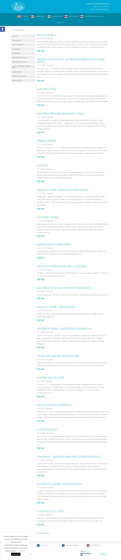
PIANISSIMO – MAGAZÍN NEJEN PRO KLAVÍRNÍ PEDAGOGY (69, 456)
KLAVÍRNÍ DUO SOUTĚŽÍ (50, 377)
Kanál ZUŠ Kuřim (96, 545)
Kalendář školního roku (19, 57)
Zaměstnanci (16, 53)
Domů (14, 30)
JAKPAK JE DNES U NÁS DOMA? (54, 244)
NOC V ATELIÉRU (46, 35)
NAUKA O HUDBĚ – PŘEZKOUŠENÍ (56, 307)
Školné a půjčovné (18, 45)
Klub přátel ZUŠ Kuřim (19, 62)
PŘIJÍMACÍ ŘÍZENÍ (46, 141)
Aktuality (14, 36)
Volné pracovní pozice (19, 76)
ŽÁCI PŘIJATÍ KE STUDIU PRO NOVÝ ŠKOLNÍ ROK (63, 288)
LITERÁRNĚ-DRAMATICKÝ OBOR (92, 16)
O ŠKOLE (23, 16)
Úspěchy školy (16, 72)
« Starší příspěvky (43, 533)
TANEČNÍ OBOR (71, 16)
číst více (40, 51)
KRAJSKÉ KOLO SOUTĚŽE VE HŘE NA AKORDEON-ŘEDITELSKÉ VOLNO (71, 61)
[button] (2, 29)
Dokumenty (16, 49)
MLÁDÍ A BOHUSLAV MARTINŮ (54, 405)
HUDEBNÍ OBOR (38, 16)
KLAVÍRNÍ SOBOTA (47, 429)
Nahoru (103, 554)
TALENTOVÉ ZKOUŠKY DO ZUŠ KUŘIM (58, 356)
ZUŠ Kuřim (44, 545)
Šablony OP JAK (17, 80)
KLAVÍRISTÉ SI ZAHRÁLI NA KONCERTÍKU (59, 484)
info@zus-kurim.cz (102, 9)
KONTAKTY (60, 22)
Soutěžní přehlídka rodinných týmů (21, 66)
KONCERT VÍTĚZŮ (46, 89)
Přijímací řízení (16, 40)
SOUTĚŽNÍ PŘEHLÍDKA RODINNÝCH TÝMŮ (60, 113)
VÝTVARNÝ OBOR (54, 16)
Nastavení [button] (22, 551)
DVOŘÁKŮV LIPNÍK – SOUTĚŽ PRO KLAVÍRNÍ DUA (64, 328)
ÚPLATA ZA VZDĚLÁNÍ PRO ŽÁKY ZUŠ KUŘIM (61, 266)
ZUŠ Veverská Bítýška (72, 545)
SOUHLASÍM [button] (15, 554)
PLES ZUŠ (42, 165)
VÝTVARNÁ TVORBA (48, 217)
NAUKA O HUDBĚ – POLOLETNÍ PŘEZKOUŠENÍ (63, 190)
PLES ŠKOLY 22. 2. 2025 (50, 511)
